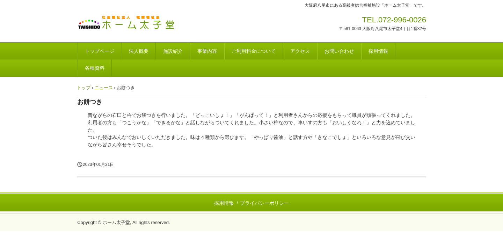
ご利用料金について (254, 51)
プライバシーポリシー (264, 203)
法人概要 (138, 51)
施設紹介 (173, 51)
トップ (83, 87)
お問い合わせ (339, 51)
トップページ (99, 51)
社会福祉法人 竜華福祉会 (132, 24)
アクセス (300, 51)
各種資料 (94, 68)
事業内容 (207, 51)
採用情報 (378, 51)
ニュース (104, 87)
